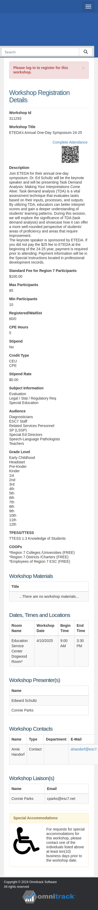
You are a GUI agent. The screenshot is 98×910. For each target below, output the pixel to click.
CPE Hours (18, 327)
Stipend (15, 341)
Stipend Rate (20, 374)
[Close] (83, 68)
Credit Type (19, 355)
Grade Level (19, 452)
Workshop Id (20, 113)
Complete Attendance (70, 142)
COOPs (15, 547)
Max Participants (23, 285)
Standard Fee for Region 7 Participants (43, 271)
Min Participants (23, 299)
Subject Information (26, 388)
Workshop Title (22, 127)
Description (19, 168)
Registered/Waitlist (25, 313)
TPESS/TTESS (21, 533)
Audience (17, 411)
